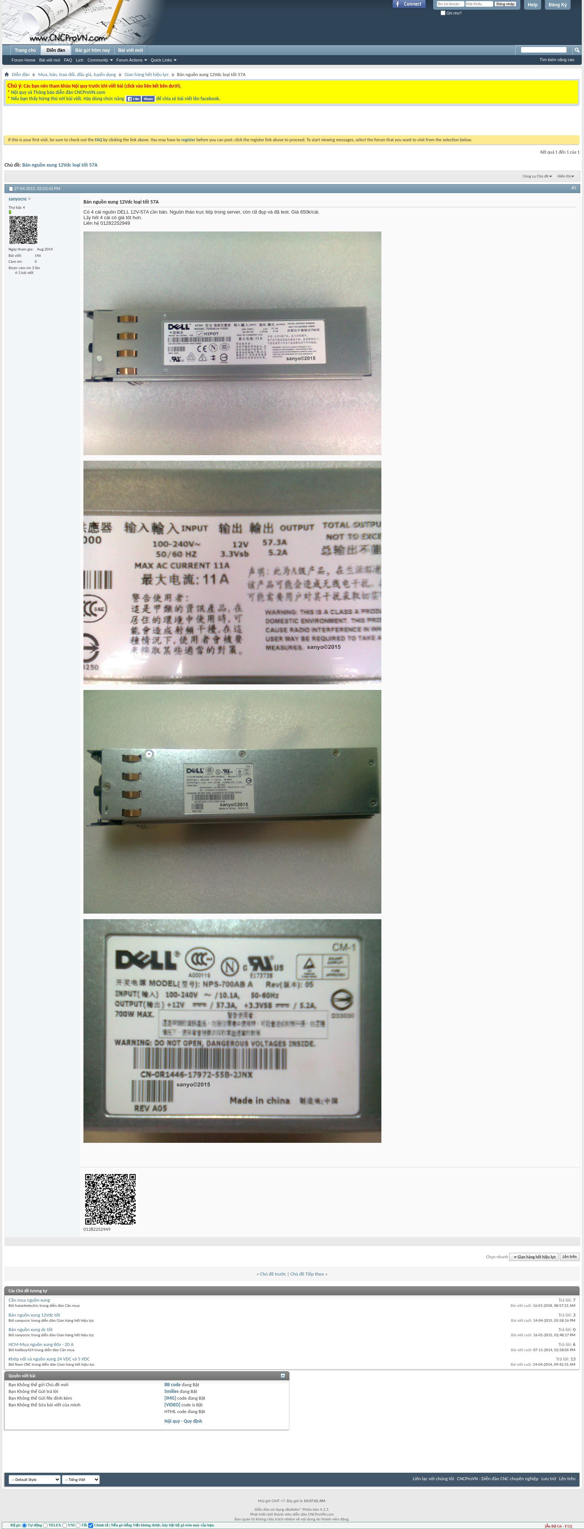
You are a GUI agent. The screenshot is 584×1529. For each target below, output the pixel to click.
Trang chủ (25, 50)
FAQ (68, 60)
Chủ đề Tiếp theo (307, 1274)
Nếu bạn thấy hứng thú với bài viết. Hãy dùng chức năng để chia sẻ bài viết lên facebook (115, 98)
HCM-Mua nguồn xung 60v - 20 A (41, 1344)
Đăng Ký (558, 4)
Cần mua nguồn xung (29, 1300)
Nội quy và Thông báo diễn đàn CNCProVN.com (58, 92)
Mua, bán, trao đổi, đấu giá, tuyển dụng (77, 74)
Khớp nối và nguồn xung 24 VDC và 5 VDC (49, 1359)
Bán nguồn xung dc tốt (31, 1329)
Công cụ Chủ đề (535, 176)
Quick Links (161, 60)
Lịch (79, 60)
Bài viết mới (49, 60)
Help (532, 4)
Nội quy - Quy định (183, 1421)
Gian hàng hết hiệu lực (146, 74)
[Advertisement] (198, 122)
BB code (173, 1384)
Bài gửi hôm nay (92, 50)
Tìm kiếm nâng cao (557, 59)
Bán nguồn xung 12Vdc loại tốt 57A (60, 165)
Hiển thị (564, 176)
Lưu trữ (549, 1478)
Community (98, 60)
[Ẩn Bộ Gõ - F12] (558, 1526)
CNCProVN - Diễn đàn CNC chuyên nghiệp (498, 1478)
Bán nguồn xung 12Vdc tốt (34, 1315)
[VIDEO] (173, 1404)
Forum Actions (130, 60)
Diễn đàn (56, 50)
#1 (574, 187)
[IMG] (171, 1398)
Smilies (172, 1391)
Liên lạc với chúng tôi (433, 1478)
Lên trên (570, 1257)
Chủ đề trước (273, 1274)
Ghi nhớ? (451, 13)
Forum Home (23, 60)
